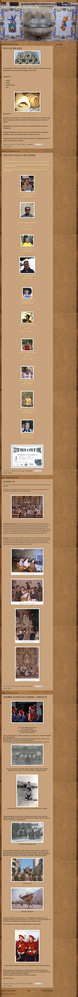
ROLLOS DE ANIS (12, 48)
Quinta (9, 688)
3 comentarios (29, 144)
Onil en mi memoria (20, 6)
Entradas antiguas (47, 990)
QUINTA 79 (9, 481)
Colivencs (10, 985)
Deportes (10, 473)
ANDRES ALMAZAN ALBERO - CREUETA (25, 697)
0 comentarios (29, 470)
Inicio (29, 990)
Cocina (9, 146)
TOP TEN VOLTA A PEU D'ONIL (19, 155)
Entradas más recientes (9, 990)
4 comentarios (29, 983)
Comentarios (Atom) (12, 993)
